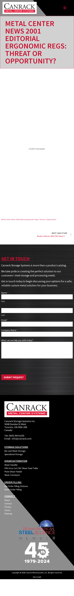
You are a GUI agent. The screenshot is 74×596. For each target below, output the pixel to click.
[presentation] (20, 366)
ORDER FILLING (13, 482)
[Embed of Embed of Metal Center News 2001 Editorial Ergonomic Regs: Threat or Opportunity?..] (37, 148)
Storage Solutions (16, 446)
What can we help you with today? (17, 340)
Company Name (9, 330)
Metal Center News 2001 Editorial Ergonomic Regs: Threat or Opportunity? (28, 219)
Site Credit (37, 577)
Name (4, 293)
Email (4, 320)
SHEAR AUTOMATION (15, 460)
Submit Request (14, 377)
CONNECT (9, 496)
